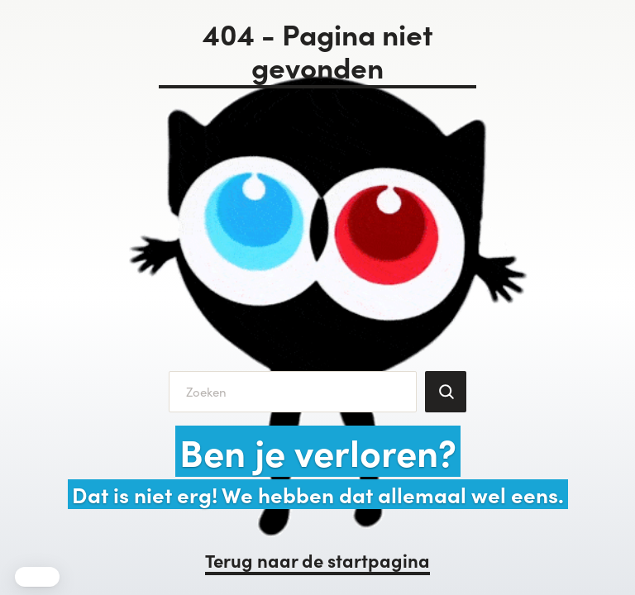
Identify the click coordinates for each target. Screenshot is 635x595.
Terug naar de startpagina (317, 560)
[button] (37, 577)
